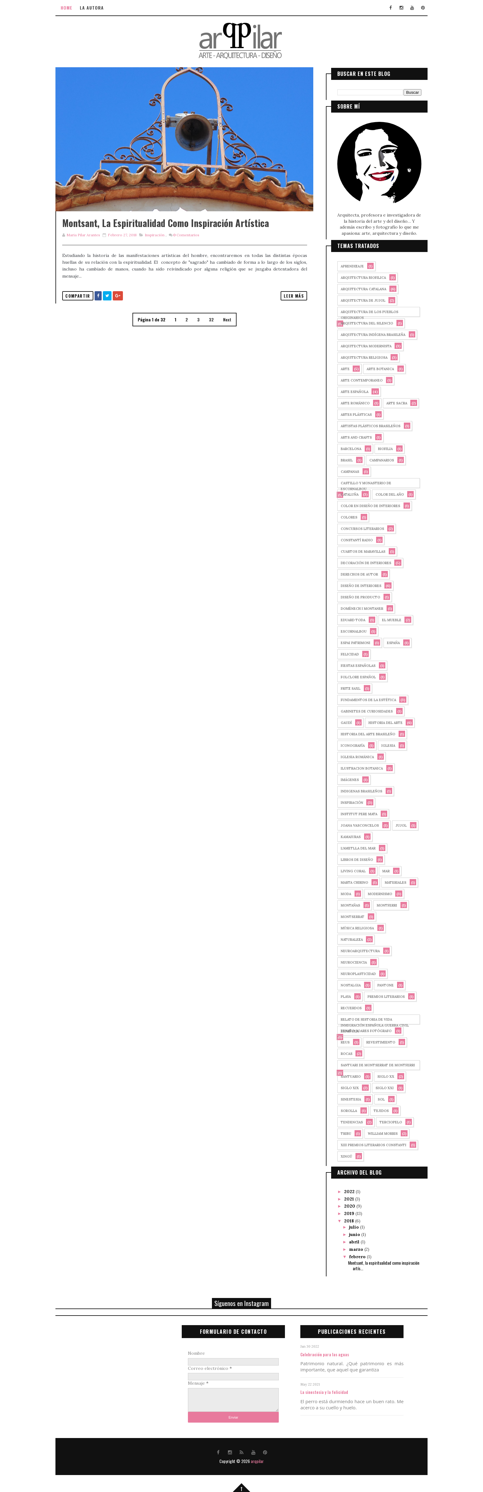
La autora (98, 7)
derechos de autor (353, 574)
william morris (377, 1133)
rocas (341, 1053)
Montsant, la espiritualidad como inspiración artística (171, 236)
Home (72, 7)
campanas (344, 471)
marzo (351, 1248)
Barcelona (345, 448)
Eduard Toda (347, 619)
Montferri (381, 905)
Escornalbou (348, 631)
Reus (339, 1041)
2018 (343, 1220)
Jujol (395, 825)
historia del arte (380, 722)
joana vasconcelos (354, 825)
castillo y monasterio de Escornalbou (360, 483)
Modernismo (374, 893)
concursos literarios (356, 528)
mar (380, 870)
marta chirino (348, 882)
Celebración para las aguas (330, 1353)
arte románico (349, 402)
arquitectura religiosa (358, 357)
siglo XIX (344, 1087)
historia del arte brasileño (362, 733)
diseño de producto (354, 596)
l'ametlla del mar (352, 847)
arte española (349, 391)
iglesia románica (351, 756)
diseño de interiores (355, 585)
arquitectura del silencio (361, 322)
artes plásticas (350, 414)
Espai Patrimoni (349, 642)
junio (349, 1233)
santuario (345, 1076)
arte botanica (374, 368)
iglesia (382, 745)
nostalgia (345, 984)
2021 (343, 1198)
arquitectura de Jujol (357, 300)
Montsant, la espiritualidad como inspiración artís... (377, 1264)
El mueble (386, 619)
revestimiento (374, 1041)
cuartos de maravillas (357, 551)
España (387, 642)
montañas (344, 905)
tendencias (346, 1121)
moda (340, 893)
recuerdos (345, 1007)
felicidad (344, 653)
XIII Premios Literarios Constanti (367, 1144)
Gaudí (340, 722)
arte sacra (390, 402)
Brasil (341, 459)
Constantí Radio (351, 539)
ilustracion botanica (356, 768)
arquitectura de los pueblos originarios (363, 312)
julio (348, 1226)
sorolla (343, 1110)
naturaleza (346, 939)
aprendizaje (346, 265)
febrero (352, 1255)
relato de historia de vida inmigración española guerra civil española (369, 1020)
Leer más (285, 309)
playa (340, 996)
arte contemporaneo (356, 380)
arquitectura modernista (360, 345)
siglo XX (379, 1076)
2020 (344, 1205)
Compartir (83, 309)
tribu (340, 1133)
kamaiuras (345, 836)
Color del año (384, 494)
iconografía (347, 745)
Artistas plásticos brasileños (365, 425)
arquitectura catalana (357, 288)
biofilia (379, 448)
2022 (344, 1190)
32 (209, 333)
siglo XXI (379, 1087)
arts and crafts (350, 437)
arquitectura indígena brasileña (367, 334)
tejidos (375, 1110)
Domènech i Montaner (356, 608)
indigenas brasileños (355, 790)
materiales (389, 882)
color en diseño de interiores (364, 505)
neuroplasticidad (352, 973)
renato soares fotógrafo (360, 1030)
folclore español (352, 676)
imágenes (344, 779)
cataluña (344, 494)
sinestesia (345, 1099)
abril (349, 1241)
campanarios (375, 459)
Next (225, 333)
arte (339, 368)
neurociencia (348, 962)
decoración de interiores (360, 562)
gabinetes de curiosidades (361, 711)
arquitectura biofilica (357, 277)
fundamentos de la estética (362, 699)
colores (343, 517)
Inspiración (160, 248)
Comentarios (192, 248)
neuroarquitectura (354, 950)
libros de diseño (351, 859)
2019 (344, 1212)
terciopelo (385, 1121)
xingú (340, 1156)
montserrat (347, 916)
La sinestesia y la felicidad (330, 1391)
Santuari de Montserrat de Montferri (372, 1064)
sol (375, 1099)
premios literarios (380, 996)
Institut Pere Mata (353, 813)
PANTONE (379, 984)
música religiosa (351, 927)
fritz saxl (345, 688)
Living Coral (347, 870)
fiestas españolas (352, 665)
